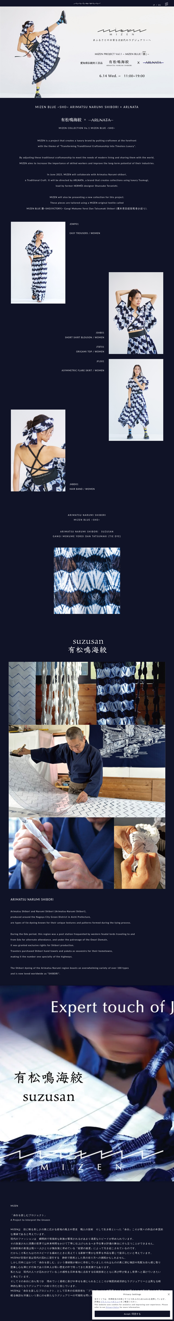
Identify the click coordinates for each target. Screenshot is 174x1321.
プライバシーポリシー (111, 1302)
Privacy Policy (112, 1307)
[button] (168, 1294)
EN (159, 5)
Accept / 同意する (132, 1314)
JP (154, 5)
